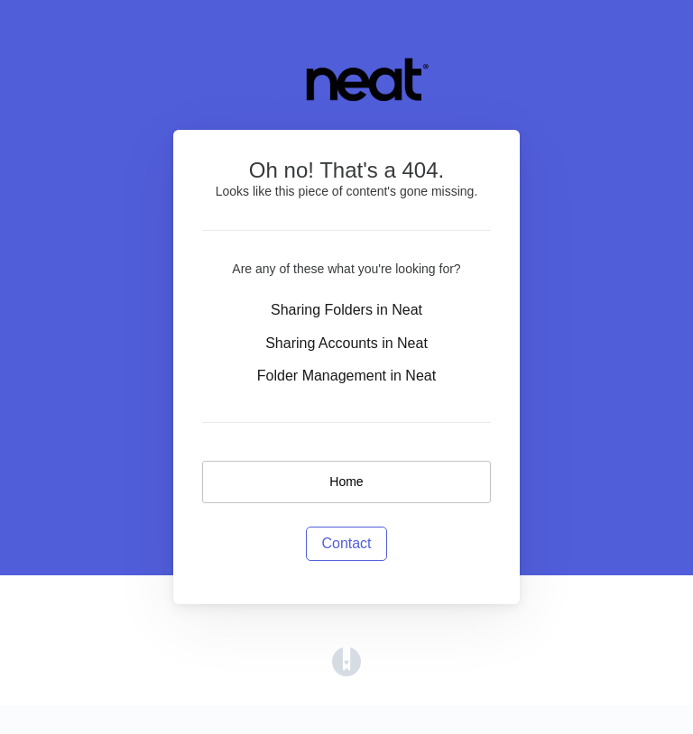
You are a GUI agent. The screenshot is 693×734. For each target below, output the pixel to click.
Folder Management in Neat (346, 375)
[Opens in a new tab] (346, 660)
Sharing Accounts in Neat (346, 343)
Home (346, 481)
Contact (346, 543)
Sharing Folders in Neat (346, 309)
